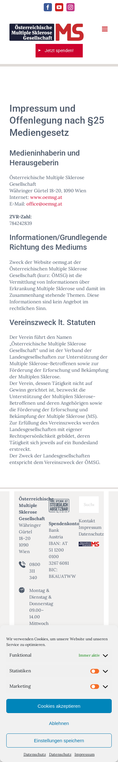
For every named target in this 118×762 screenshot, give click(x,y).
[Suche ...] (89, 504)
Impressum (85, 754)
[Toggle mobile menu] (105, 29)
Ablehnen (59, 723)
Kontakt (87, 521)
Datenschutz (35, 754)
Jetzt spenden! (59, 50)
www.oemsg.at (46, 197)
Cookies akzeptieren (59, 706)
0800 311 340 (34, 571)
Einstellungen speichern (59, 740)
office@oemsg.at (44, 204)
